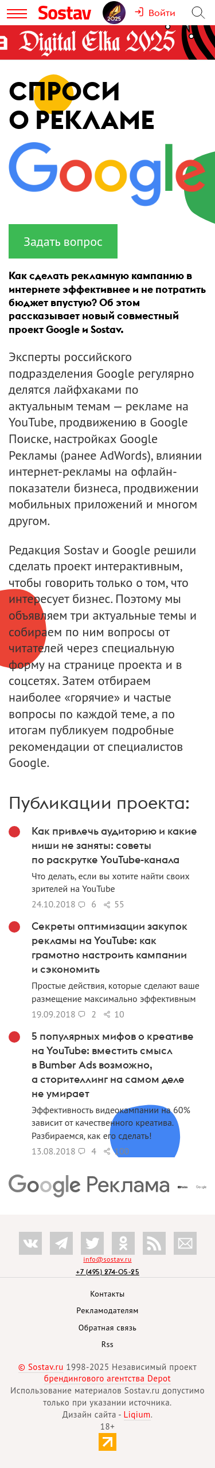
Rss (107, 1344)
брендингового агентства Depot (107, 1378)
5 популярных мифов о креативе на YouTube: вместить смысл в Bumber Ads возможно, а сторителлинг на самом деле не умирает (113, 1064)
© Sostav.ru (41, 1366)
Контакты (107, 1294)
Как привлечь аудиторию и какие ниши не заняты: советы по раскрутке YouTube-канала (114, 845)
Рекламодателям (107, 1310)
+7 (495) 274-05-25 (107, 1271)
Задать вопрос (63, 241)
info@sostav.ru (107, 1259)
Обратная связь (108, 1327)
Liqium (137, 1414)
